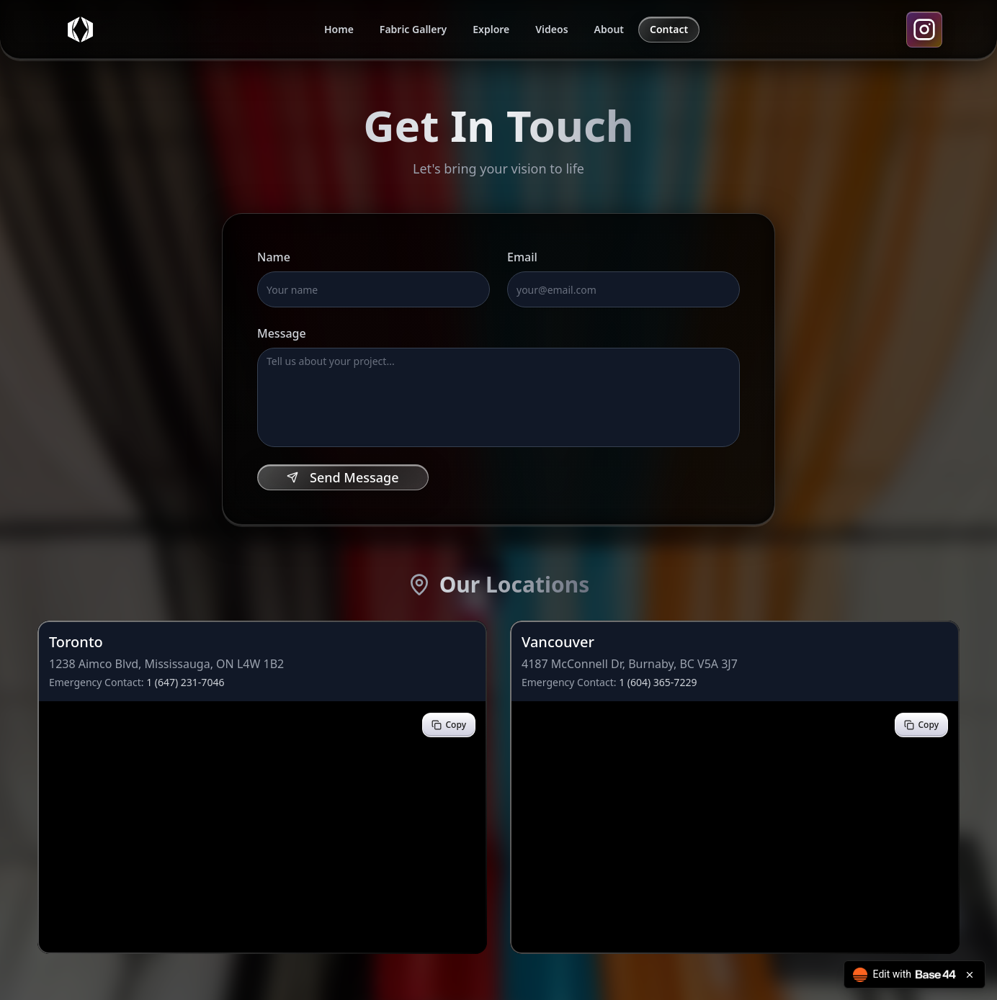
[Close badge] (969, 974)
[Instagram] (924, 30)
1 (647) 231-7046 (185, 682)
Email (522, 257)
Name (273, 257)
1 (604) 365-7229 (658, 682)
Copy (449, 725)
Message (281, 333)
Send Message (343, 477)
